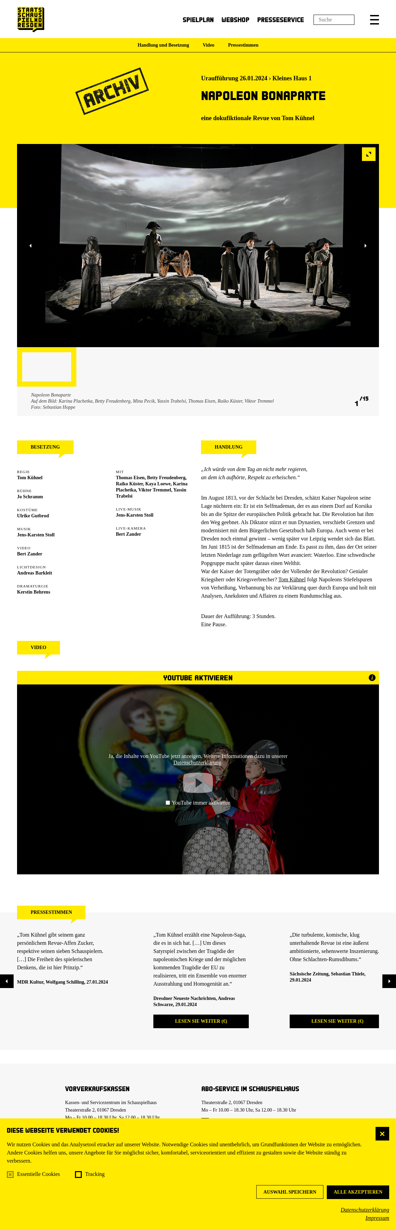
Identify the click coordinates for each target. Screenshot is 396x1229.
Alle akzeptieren (358, 1192)
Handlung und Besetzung (163, 45)
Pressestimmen (243, 45)
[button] (374, 20)
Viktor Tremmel (154, 489)
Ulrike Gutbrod (33, 515)
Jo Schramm (30, 496)
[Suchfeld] (334, 20)
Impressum (377, 1218)
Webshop (235, 19)
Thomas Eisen (130, 477)
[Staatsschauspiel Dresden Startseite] (30, 19)
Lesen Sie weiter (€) (201, 1021)
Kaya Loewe (157, 483)
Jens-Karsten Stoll (36, 534)
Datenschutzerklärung (365, 1210)
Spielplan (198, 19)
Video (208, 45)
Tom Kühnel (298, 118)
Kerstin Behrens (33, 592)
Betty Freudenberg (166, 477)
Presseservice (280, 19)
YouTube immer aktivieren (198, 803)
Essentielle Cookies (38, 1174)
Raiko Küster (129, 483)
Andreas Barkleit (34, 573)
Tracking (95, 1174)
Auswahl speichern (289, 1192)
